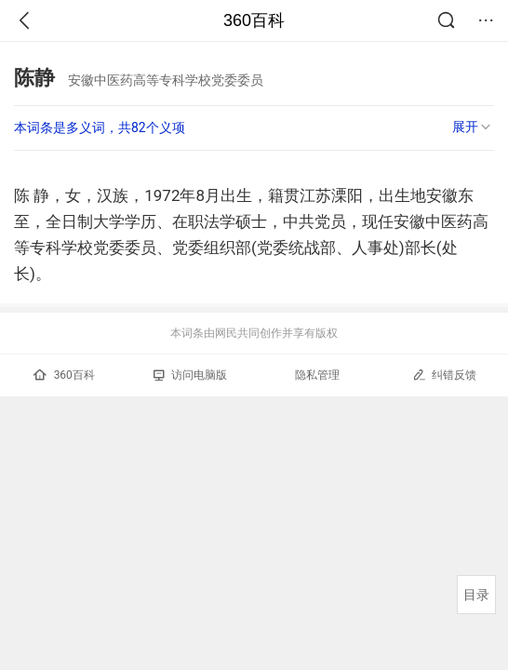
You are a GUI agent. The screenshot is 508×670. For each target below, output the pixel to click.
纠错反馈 (444, 375)
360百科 (254, 20)
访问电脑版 (190, 375)
